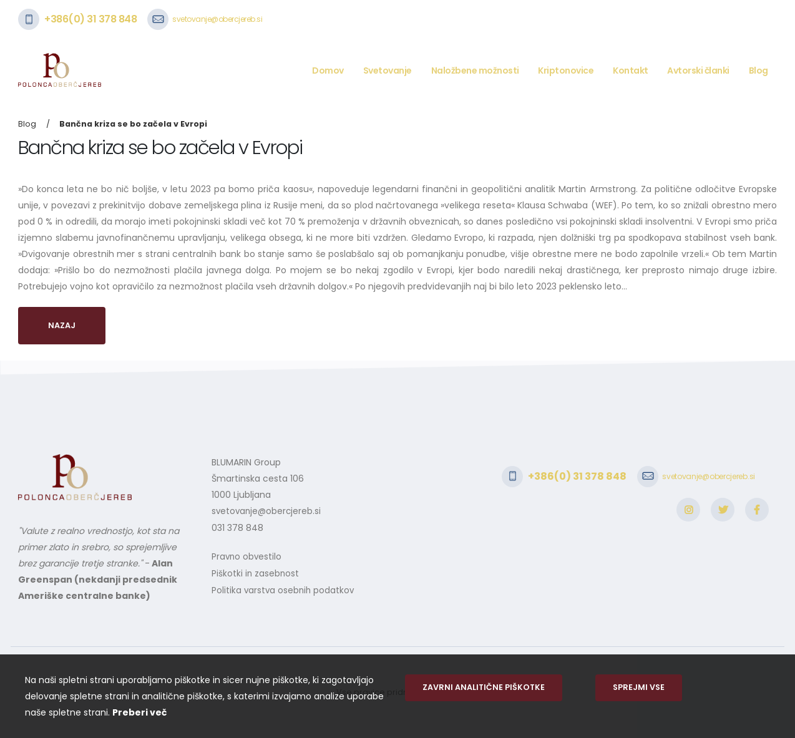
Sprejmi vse (639, 687)
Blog (758, 70)
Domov (328, 70)
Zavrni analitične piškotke (483, 687)
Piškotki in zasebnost (256, 572)
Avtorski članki (698, 70)
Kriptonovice (565, 70)
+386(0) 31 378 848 (90, 19)
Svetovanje (387, 70)
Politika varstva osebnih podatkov (284, 588)
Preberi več (139, 712)
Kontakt (630, 70)
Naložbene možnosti (475, 70)
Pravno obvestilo (247, 556)
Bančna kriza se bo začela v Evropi (133, 124)
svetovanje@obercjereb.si (217, 19)
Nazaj (62, 325)
